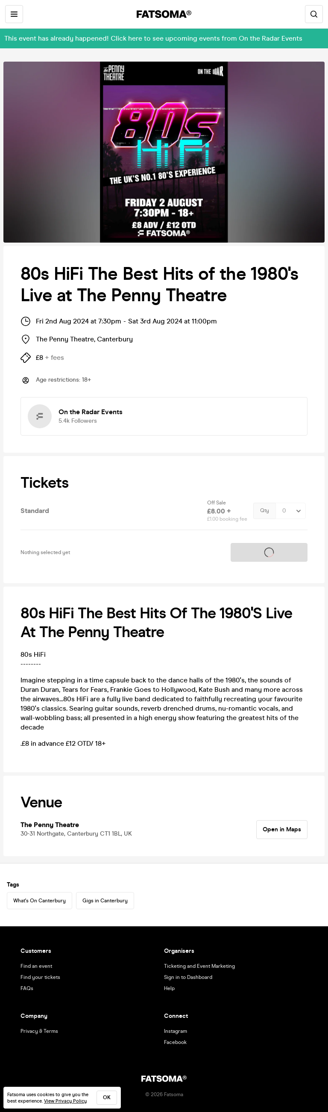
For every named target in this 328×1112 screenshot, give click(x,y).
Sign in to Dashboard (188, 977)
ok (107, 1097)
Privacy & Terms (39, 1031)
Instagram (175, 1031)
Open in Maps (282, 829)
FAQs (26, 988)
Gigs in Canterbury (105, 901)
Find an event (36, 966)
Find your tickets (40, 977)
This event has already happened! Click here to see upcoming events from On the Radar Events (153, 38)
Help (169, 988)
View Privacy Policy (65, 1101)
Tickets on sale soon (269, 552)
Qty (264, 511)
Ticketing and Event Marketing (199, 966)
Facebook (175, 1042)
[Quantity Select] (290, 511)
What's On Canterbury (39, 901)
